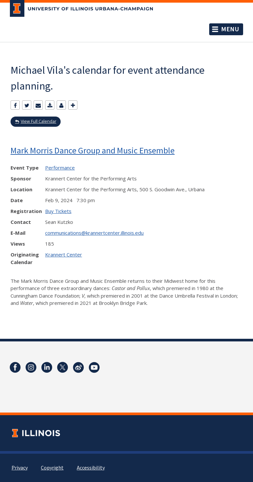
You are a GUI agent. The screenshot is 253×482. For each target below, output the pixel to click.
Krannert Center (63, 254)
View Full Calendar (38, 121)
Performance (60, 167)
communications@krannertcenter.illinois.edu (94, 232)
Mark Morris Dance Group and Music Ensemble (93, 150)
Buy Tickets (58, 211)
